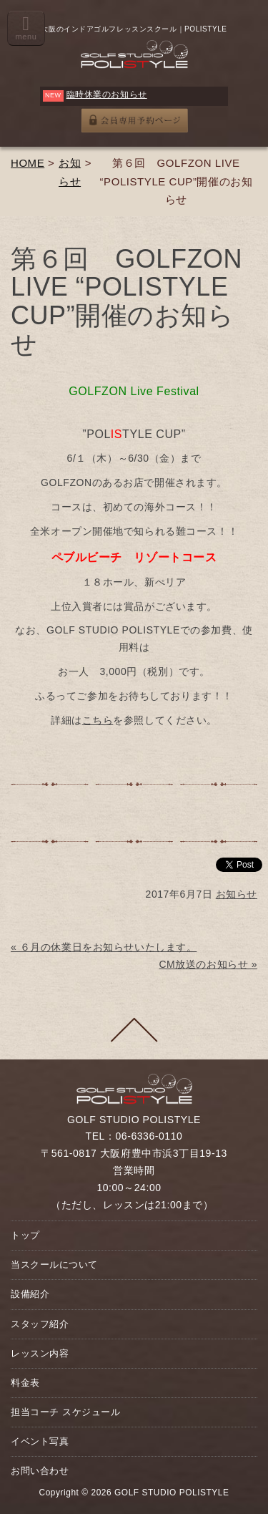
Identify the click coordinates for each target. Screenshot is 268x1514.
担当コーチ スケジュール (65, 1412)
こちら (98, 720)
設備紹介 (30, 1294)
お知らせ (236, 894)
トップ (25, 1235)
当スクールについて (54, 1264)
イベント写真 (40, 1441)
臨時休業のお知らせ (106, 94)
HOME (27, 163)
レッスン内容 (40, 1353)
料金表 (25, 1382)
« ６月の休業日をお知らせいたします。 (104, 947)
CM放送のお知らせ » (208, 964)
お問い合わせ (40, 1470)
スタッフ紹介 (40, 1324)
